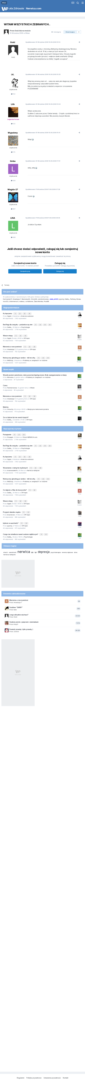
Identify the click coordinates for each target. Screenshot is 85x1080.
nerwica (23, 543)
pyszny (61, 299)
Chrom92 (34, 299)
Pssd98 (46, 301)
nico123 (5, 301)
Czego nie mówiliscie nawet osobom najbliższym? (21, 525)
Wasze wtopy (8, 334)
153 (13, 94)
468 (13, 237)
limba (12, 161)
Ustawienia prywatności (52, 1069)
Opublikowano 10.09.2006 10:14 (41, 42)
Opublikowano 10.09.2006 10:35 (41, 74)
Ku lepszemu (8, 313)
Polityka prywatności (34, 1069)
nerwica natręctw (9, 545)
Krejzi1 (16, 615)
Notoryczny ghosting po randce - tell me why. (19, 355)
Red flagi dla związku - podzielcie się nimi (18, 324)
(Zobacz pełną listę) (41, 297)
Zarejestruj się (25, 271)
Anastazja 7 (17, 299)
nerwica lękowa (67, 543)
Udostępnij (56, 32)
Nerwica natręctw (33, 465)
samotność (12, 543)
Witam (27, 33)
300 (13, 180)
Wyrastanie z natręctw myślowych (15, 462)
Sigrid (9, 315)
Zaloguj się (60, 271)
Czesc (5, 383)
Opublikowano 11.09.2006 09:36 (41, 218)
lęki (32, 543)
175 (13, 152)
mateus (21, 301)
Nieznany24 (26, 299)
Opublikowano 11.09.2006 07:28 (41, 189)
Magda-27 (13, 189)
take (15, 600)
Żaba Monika (38, 301)
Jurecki (16, 622)
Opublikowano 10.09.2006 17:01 (41, 161)
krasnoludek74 (12, 465)
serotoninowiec (43, 299)
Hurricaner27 (7, 299)
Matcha (5, 404)
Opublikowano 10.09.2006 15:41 (41, 132)
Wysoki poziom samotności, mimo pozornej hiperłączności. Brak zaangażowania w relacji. (35, 372)
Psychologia (25, 326)
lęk (36, 543)
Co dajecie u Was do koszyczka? (15, 483)
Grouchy (10, 406)
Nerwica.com (33, 8)
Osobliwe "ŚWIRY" (16, 598)
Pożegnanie (7, 431)
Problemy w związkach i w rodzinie (35, 357)
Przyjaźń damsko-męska (12, 504)
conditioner (29, 301)
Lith (13, 104)
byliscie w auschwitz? (11, 515)
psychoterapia (56, 543)
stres (75, 543)
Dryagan (10, 433)
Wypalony (13, 133)
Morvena (10, 374)
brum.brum (11, 507)
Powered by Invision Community (42, 1076)
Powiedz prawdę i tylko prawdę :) (21, 620)
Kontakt (65, 1069)
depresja (44, 543)
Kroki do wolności (27, 315)
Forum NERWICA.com (30, 433)
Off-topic (27, 336)
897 (13, 209)
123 (13, 124)
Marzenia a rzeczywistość (12, 345)
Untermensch (13, 301)
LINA (12, 218)
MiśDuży (10, 357)
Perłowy (73, 299)
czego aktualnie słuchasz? (18, 606)
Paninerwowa (12, 385)
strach (5, 543)
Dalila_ (67, 299)
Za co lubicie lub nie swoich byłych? (16, 414)
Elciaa (78, 299)
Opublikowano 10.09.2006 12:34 (41, 104)
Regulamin (20, 1069)
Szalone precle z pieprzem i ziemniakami (23, 613)
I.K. (12, 74)
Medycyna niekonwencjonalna (38, 406)
